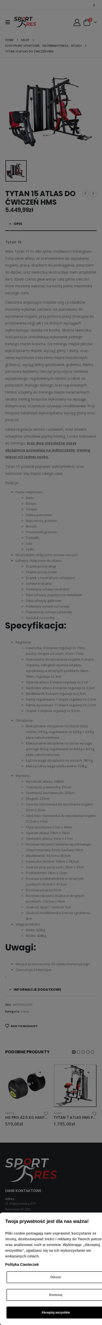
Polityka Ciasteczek (22, 1264)
